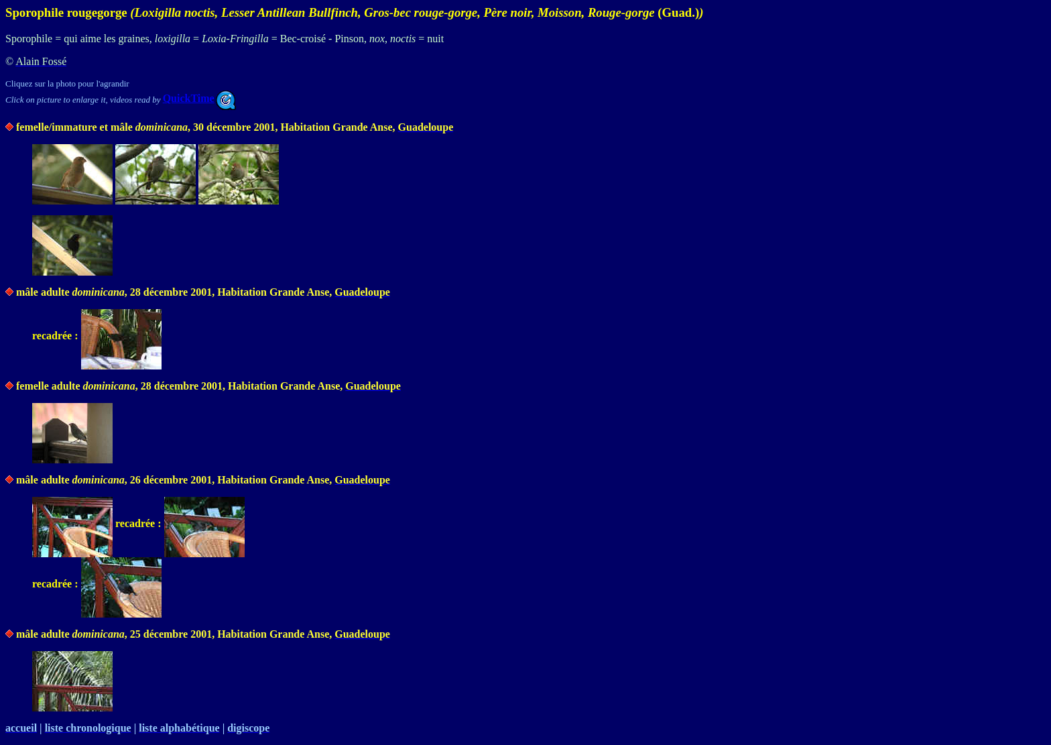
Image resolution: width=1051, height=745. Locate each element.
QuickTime (199, 98)
